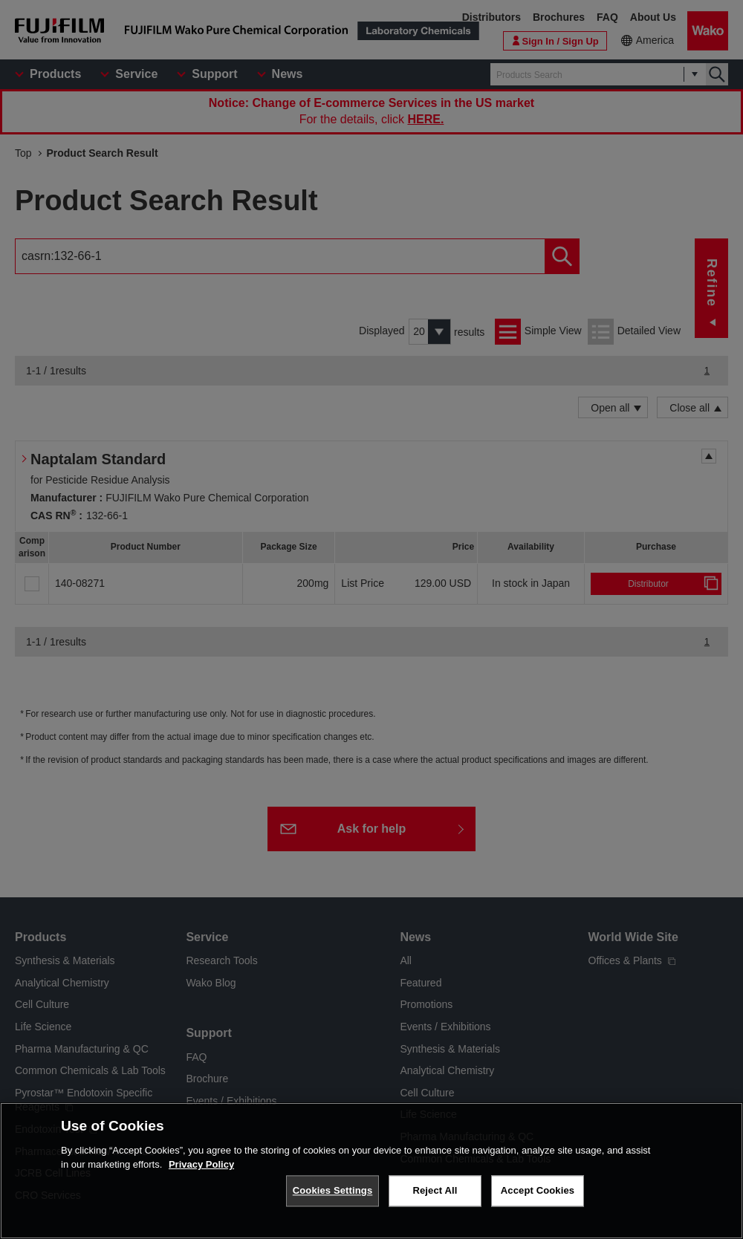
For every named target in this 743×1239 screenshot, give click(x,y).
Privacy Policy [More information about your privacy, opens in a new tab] (201, 1173)
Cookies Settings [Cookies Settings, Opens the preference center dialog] (333, 1199)
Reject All (434, 1199)
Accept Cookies (537, 1199)
